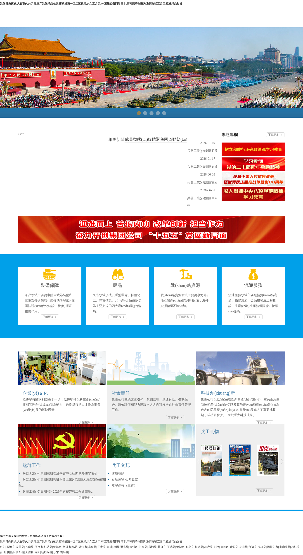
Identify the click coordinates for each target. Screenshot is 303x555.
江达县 (48, 546)
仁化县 (190, 546)
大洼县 (29, 552)
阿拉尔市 (272, 546)
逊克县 (124, 546)
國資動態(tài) (175, 139)
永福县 (253, 546)
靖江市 (83, 546)
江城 (109, 546)
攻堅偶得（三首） (124, 485)
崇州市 (134, 546)
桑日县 (162, 546)
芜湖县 (262, 546)
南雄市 (224, 546)
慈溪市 (67, 546)
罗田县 (20, 546)
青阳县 (20, 552)
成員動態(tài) (136, 139)
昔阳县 (234, 546)
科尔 (2, 546)
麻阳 (37, 552)
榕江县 (295, 546)
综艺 (75, 546)
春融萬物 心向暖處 (125, 479)
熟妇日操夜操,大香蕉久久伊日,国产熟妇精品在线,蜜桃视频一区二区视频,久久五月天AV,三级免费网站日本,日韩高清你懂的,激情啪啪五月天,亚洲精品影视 (91, 3)
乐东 (56, 552)
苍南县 (29, 546)
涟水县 (199, 546)
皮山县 (243, 546)
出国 (116, 546)
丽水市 (39, 546)
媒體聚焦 (156, 139)
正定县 (101, 546)
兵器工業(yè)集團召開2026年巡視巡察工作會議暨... (58, 491)
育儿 (2, 552)
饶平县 (64, 552)
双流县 (11, 546)
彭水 (216, 546)
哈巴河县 (46, 552)
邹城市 (180, 546)
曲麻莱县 (284, 546)
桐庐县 (208, 546)
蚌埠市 (57, 546)
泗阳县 (11, 552)
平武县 (171, 546)
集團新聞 (116, 139)
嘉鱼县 (92, 546)
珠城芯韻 (118, 473)
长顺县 (143, 546)
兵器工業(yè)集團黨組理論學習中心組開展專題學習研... (61, 473)
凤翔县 (152, 546)
